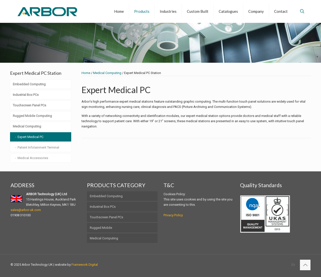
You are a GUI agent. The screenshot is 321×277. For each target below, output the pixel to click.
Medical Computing (107, 73)
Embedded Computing (106, 196)
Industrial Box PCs (103, 207)
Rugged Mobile (101, 228)
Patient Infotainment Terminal (38, 147)
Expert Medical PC (30, 137)
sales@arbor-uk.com (26, 210)
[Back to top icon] (305, 265)
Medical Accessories (33, 158)
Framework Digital (84, 264)
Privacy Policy (173, 215)
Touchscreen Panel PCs (106, 217)
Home (86, 73)
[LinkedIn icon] (293, 264)
